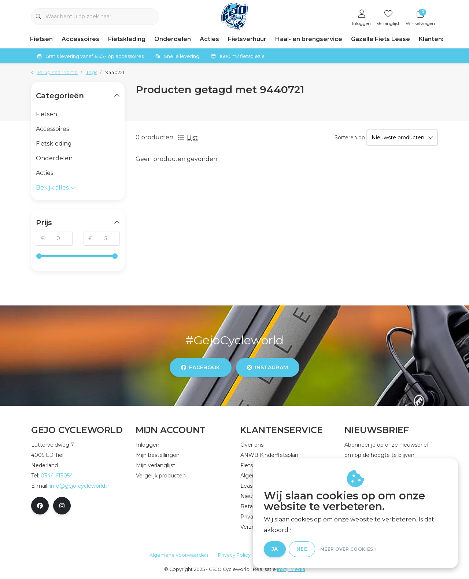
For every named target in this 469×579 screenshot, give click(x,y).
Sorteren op (350, 137)
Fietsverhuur (247, 39)
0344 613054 (57, 475)
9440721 (115, 72)
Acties (209, 39)
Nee (301, 549)
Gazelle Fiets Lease (380, 39)
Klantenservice (441, 39)
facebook (200, 367)
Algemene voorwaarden (178, 555)
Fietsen (41, 39)
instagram (267, 367)
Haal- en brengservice (308, 39)
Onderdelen (172, 39)
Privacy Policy (234, 555)
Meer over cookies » (348, 549)
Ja (275, 549)
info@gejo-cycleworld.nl (80, 486)
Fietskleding (126, 39)
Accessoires (80, 39)
